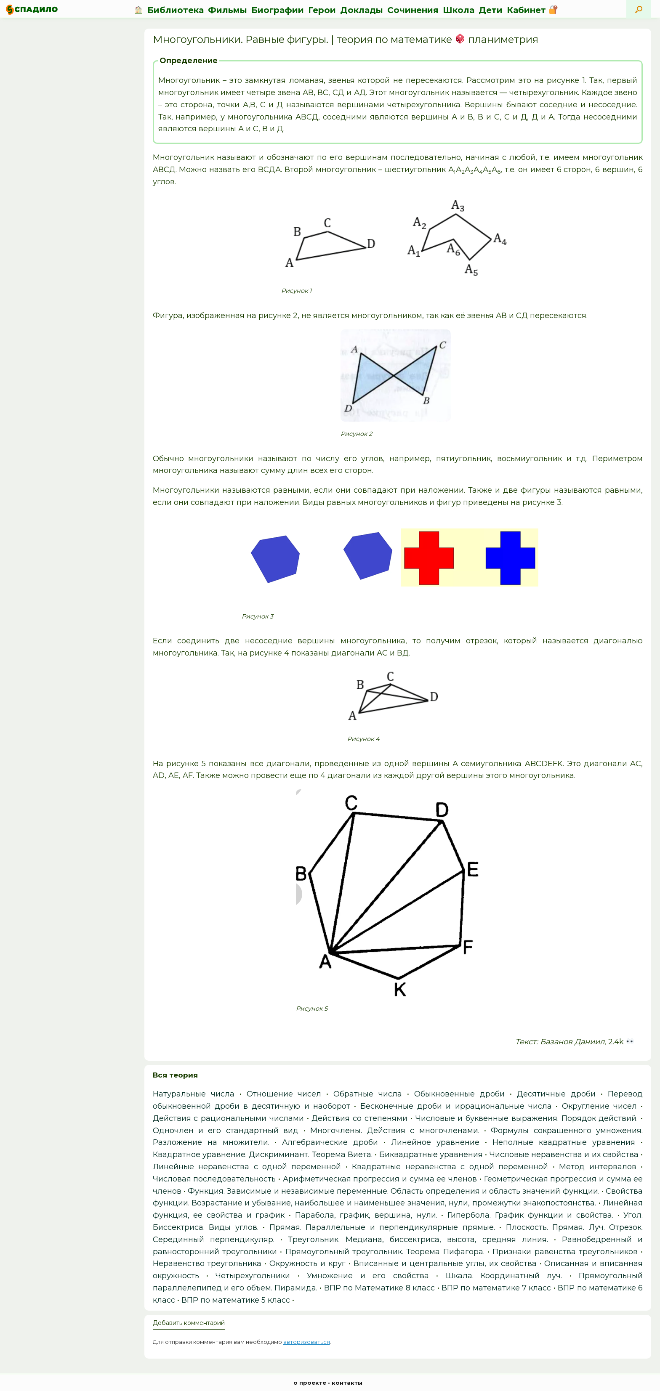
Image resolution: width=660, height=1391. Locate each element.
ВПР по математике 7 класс (496, 1288)
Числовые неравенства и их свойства (564, 1154)
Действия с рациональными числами (228, 1118)
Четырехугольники (253, 1275)
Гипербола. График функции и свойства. (530, 1215)
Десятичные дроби (556, 1094)
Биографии (277, 10)
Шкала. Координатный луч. (504, 1275)
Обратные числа (367, 1094)
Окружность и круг (307, 1263)
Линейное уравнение (435, 1142)
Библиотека (175, 10)
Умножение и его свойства (367, 1275)
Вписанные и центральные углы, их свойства (445, 1263)
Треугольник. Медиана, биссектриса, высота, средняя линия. (418, 1239)
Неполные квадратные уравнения (563, 1142)
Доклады (361, 10)
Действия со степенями (359, 1118)
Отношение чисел (284, 1094)
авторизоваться (306, 1341)
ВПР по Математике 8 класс (379, 1288)
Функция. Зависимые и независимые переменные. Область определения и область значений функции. (393, 1191)
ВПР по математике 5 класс (235, 1300)
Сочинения (413, 10)
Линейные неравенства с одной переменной (247, 1166)
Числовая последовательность (214, 1179)
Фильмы (227, 10)
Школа (458, 10)
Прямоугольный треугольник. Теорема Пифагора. (384, 1251)
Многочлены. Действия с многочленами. (394, 1130)
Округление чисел (599, 1106)
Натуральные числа (193, 1094)
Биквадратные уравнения (431, 1154)
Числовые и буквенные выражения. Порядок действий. (526, 1118)
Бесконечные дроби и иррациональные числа (456, 1106)
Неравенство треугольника (207, 1263)
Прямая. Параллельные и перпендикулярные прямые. (382, 1227)
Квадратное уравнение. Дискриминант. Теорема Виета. (263, 1154)
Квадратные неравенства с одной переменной (450, 1166)
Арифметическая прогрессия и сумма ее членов (380, 1179)
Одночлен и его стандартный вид (226, 1130)
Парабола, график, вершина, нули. (366, 1215)
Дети (491, 10)
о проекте (309, 1382)
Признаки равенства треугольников (565, 1251)
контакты (347, 1382)
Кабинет (532, 10)
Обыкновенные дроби (459, 1094)
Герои (322, 10)
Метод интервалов (597, 1166)
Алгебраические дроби (330, 1142)
